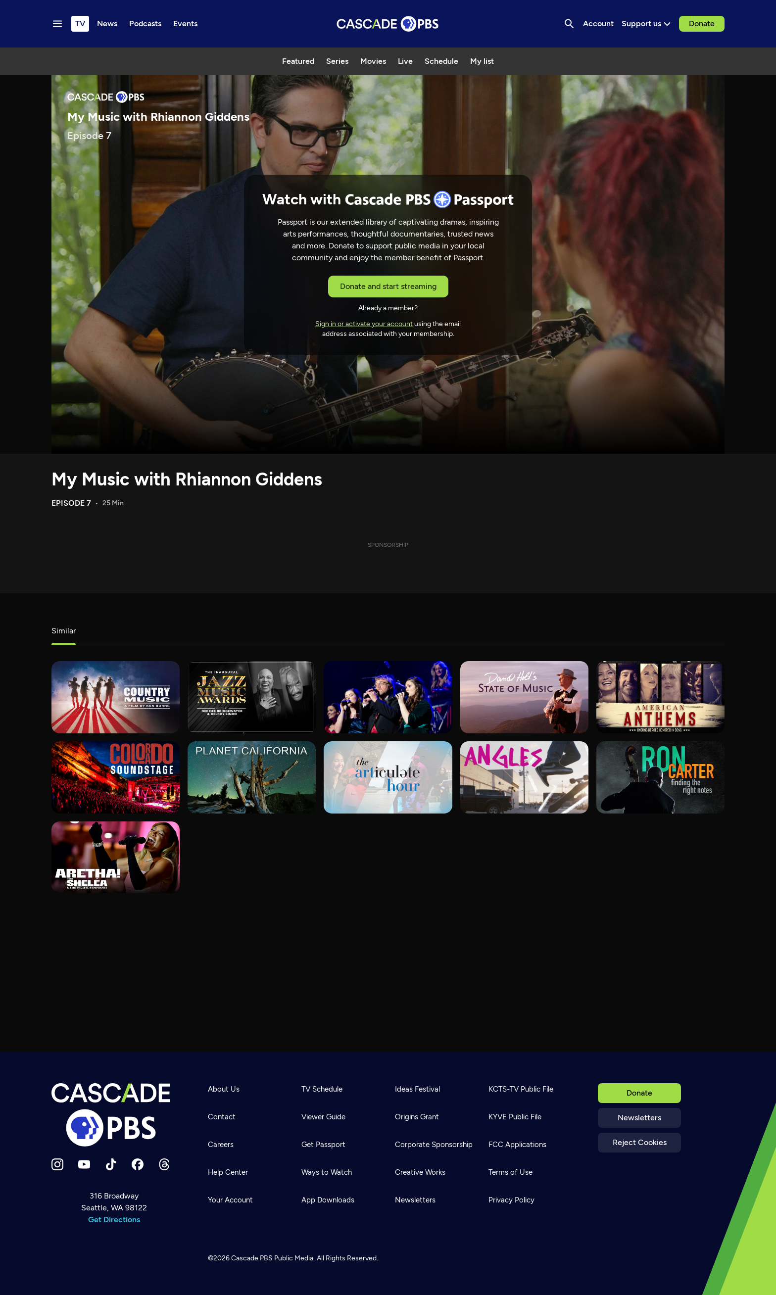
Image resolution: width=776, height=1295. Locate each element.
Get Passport (323, 1144)
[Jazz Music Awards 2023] (252, 697)
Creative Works (420, 1172)
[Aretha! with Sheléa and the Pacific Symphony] (115, 857)
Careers (221, 1144)
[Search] (569, 24)
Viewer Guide (323, 1116)
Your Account (230, 1200)
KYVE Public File (514, 1116)
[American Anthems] (660, 697)
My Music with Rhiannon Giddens (186, 479)
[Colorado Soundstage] (115, 777)
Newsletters (639, 1117)
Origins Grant (417, 1116)
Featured (298, 61)
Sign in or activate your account (364, 324)
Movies (373, 61)
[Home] (113, 1115)
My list (482, 61)
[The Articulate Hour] (388, 777)
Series (337, 61)
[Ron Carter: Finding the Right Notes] (660, 777)
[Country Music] (115, 697)
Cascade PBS (252, 1258)
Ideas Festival (417, 1089)
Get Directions (114, 1219)
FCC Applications (517, 1144)
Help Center (228, 1172)
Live (405, 61)
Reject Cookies (640, 1142)
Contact (222, 1116)
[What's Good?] (524, 777)
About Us (224, 1089)
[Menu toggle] (57, 24)
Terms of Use (510, 1172)
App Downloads (327, 1200)
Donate (702, 23)
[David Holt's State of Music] (524, 697)
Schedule (441, 61)
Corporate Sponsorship (434, 1144)
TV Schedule (321, 1089)
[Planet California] (252, 777)
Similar (63, 630)
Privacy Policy (511, 1200)
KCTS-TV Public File (520, 1089)
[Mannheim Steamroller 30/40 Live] (388, 697)
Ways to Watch (326, 1172)
